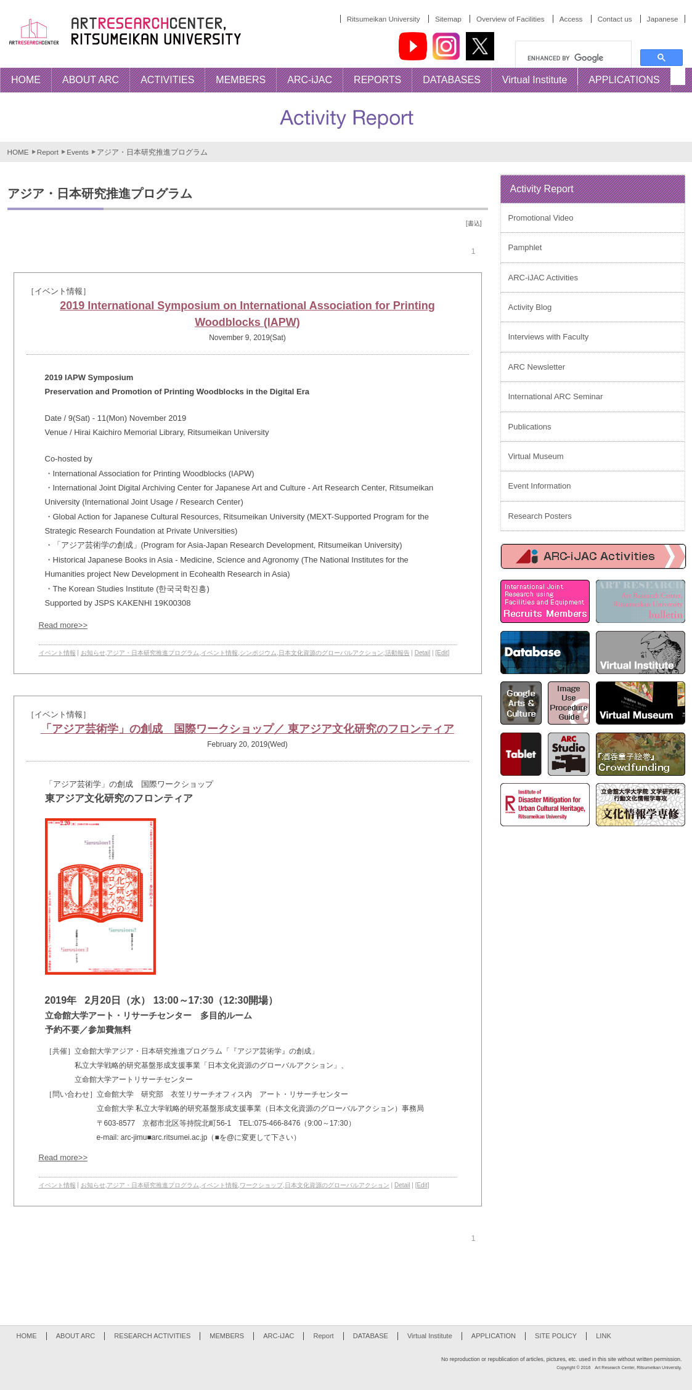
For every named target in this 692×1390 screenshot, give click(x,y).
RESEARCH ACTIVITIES (152, 1335)
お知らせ (93, 652)
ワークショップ (261, 1185)
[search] (578, 57)
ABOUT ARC (76, 1335)
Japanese (662, 19)
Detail (423, 652)
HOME (18, 152)
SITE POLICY (556, 1335)
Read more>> (63, 625)
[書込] (474, 223)
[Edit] (442, 652)
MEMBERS (227, 1335)
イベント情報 (57, 652)
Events (78, 152)
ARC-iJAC (278, 1335)
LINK (603, 1335)
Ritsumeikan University (383, 19)
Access (571, 19)
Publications (530, 426)
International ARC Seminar (555, 396)
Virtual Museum (536, 456)
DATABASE (370, 1335)
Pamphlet (525, 247)
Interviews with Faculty (548, 336)
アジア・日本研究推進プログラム (153, 652)
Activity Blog (530, 307)
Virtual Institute (429, 1335)
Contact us (615, 19)
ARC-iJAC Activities (543, 277)
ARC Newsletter (536, 367)
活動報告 (397, 652)
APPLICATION (493, 1335)
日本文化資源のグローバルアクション (331, 652)
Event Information (539, 485)
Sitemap (448, 19)
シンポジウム (258, 652)
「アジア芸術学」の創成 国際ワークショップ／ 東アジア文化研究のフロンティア (247, 729)
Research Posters (540, 516)
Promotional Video (541, 217)
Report (48, 152)
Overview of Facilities (510, 19)
